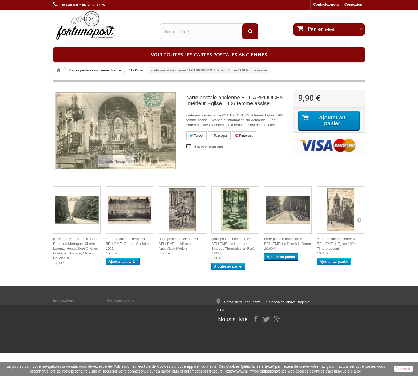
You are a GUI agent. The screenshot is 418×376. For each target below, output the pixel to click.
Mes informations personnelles (131, 307)
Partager (219, 136)
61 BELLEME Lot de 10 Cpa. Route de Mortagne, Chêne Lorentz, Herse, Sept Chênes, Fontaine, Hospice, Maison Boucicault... (76, 248)
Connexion (353, 4)
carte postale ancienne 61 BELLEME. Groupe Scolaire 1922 (127, 243)
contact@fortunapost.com (256, 330)
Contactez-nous (326, 4)
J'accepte (403, 369)
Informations (63, 300)
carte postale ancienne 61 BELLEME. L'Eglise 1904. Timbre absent (337, 243)
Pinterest (244, 136)
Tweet (196, 136)
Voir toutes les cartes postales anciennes (209, 54)
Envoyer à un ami (208, 146)
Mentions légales (67, 307)
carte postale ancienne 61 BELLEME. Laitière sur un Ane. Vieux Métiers (179, 243)
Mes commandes (120, 300)
